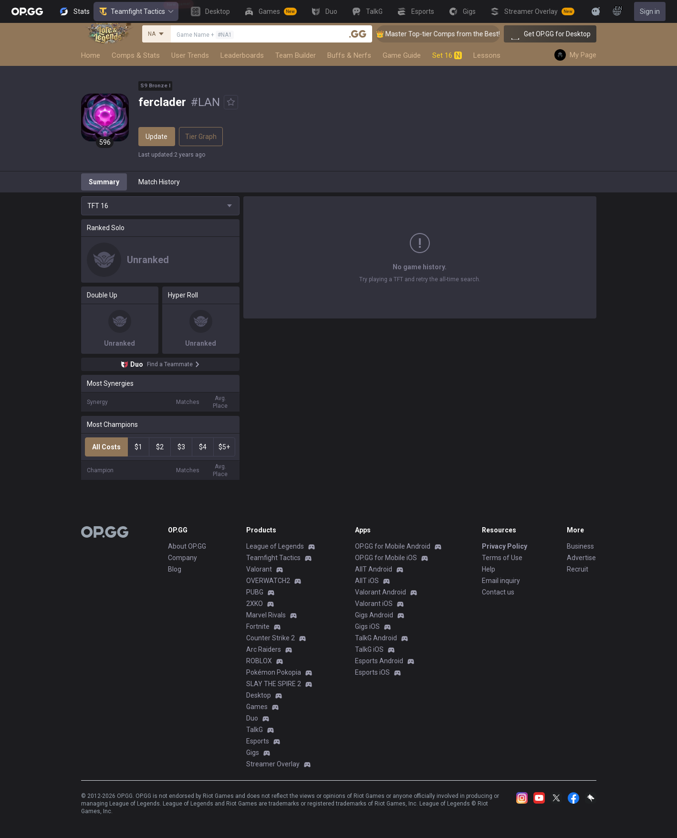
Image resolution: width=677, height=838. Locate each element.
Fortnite (258, 626)
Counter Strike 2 (270, 638)
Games (257, 707)
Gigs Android (374, 615)
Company (182, 558)
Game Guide (402, 55)
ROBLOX (259, 661)
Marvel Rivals (266, 615)
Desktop (258, 695)
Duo (252, 718)
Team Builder (295, 55)
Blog (174, 569)
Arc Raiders (263, 649)
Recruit (577, 569)
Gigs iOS (367, 626)
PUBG (254, 592)
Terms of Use (502, 558)
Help (488, 569)
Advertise (581, 558)
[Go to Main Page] (27, 11)
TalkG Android (376, 638)
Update (156, 136)
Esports (257, 741)
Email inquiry (501, 580)
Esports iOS (372, 672)
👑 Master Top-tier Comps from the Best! (450, 34)
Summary (104, 182)
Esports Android (379, 661)
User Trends (190, 55)
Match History (159, 182)
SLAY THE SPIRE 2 (273, 684)
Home (90, 55)
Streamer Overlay (273, 764)
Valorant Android (380, 592)
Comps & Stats (136, 55)
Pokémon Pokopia (273, 672)
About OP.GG (187, 546)
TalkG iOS (369, 649)
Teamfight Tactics (136, 11)
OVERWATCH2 (268, 580)
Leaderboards (242, 55)
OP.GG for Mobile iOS (386, 558)
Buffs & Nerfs (349, 55)
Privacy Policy (504, 546)
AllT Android (373, 569)
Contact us (498, 592)
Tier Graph (201, 136)
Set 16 (447, 55)
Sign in (650, 11)
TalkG (254, 729)
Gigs (252, 752)
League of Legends (275, 546)
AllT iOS (367, 580)
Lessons (486, 55)
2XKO (254, 603)
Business (580, 546)
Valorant (259, 569)
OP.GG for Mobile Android (392, 546)
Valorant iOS (374, 603)
